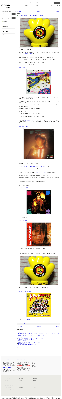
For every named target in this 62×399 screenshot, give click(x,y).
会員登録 (37, 2)
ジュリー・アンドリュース (41, 172)
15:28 (24, 323)
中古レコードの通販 (7, 367)
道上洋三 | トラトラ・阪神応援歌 (25, 291)
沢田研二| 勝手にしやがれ (23, 126)
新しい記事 (19, 11)
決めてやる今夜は (44, 166)
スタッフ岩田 (27, 319)
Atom (20, 349)
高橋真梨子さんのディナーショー (30, 120)
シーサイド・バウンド (23, 166)
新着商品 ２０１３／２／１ (23, 337)
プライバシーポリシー (22, 389)
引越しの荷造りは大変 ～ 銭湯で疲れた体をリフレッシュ (29, 342)
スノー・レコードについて (9, 389)
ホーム (16, 5)
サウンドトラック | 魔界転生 (24, 187)
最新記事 (39, 11)
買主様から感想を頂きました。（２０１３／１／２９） (28, 340)
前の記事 (57, 11)
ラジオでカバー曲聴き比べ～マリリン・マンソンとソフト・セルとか (31, 338)
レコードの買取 (6, 359)
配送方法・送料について (9, 385)
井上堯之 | (21, 220)
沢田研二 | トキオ (22, 67)
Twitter (34, 387)
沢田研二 (31, 53)
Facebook (35, 378)
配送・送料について (21, 359)
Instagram (35, 382)
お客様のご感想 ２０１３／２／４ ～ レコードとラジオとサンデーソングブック (34, 335)
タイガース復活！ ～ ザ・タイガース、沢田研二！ (32, 15)
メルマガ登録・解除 (8, 387)
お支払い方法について (8, 382)
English (58, 5)
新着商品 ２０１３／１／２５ (24, 343)
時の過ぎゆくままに (34, 166)
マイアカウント (31, 2)
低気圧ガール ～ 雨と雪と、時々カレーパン (26, 339)
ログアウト (21, 385)
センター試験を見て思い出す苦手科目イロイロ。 (27, 344)
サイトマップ (7, 394)
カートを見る (21, 387)
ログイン (50, 2)
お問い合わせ (7, 380)
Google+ (34, 380)
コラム (23, 319)
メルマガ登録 (44, 2)
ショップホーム (7, 378)
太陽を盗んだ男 (26, 220)
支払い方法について (35, 359)
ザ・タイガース (26, 53)
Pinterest (34, 385)
